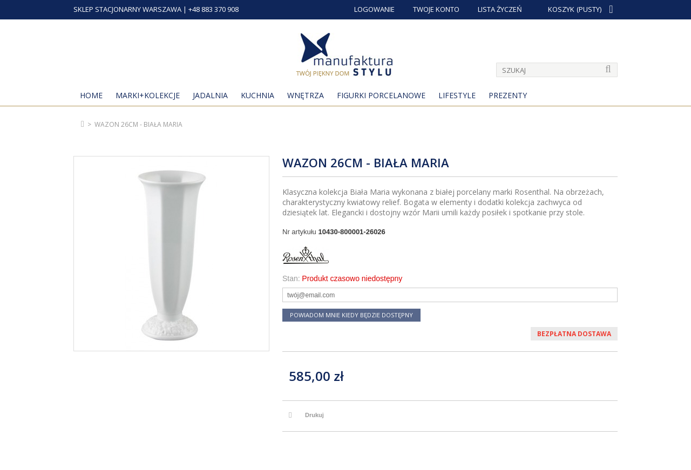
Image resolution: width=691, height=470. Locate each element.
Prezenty (508, 95)
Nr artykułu (299, 231)
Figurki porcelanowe (381, 95)
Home (91, 95)
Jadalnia (210, 95)
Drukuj (314, 415)
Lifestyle (457, 95)
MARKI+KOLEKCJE (148, 95)
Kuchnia (257, 95)
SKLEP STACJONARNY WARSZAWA (127, 9)
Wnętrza (305, 95)
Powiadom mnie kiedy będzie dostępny (351, 315)
